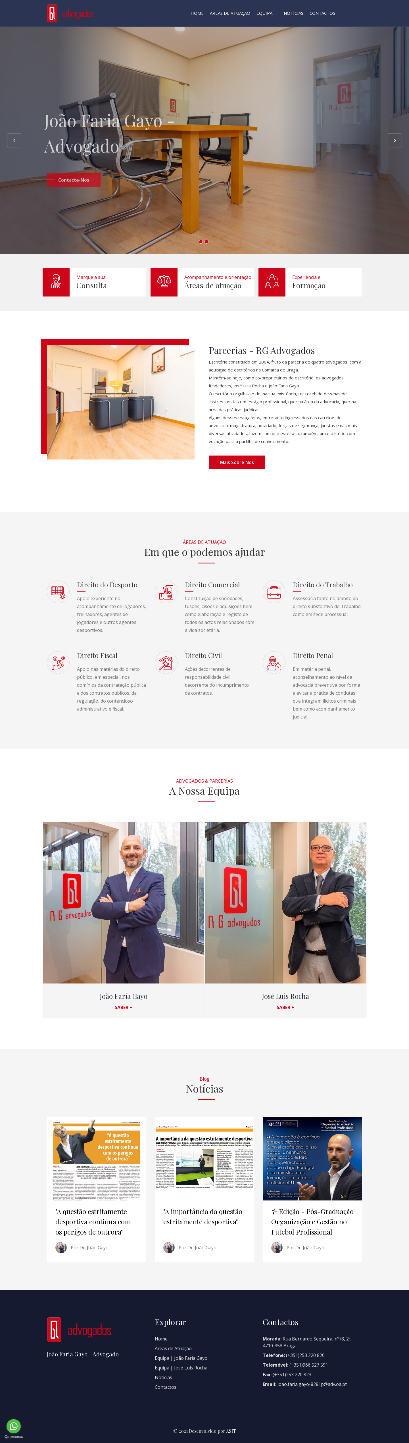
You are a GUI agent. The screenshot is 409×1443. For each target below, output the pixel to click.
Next (395, 140)
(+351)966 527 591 (308, 1365)
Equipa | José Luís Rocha (181, 1368)
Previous (14, 140)
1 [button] (201, 242)
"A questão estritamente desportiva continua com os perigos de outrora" (93, 1221)
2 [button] (206, 242)
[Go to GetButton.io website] (14, 1437)
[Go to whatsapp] (14, 1426)
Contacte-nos (73, 190)
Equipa (264, 13)
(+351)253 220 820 (305, 1355)
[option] (204, 140)
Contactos (322, 13)
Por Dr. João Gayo (89, 1247)
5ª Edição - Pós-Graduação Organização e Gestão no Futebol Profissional (312, 1221)
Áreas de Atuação (230, 13)
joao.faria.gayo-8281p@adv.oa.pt (311, 1384)
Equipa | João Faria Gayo (181, 1358)
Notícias (293, 13)
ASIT (231, 1431)
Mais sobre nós (237, 462)
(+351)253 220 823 (292, 1374)
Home (197, 13)
